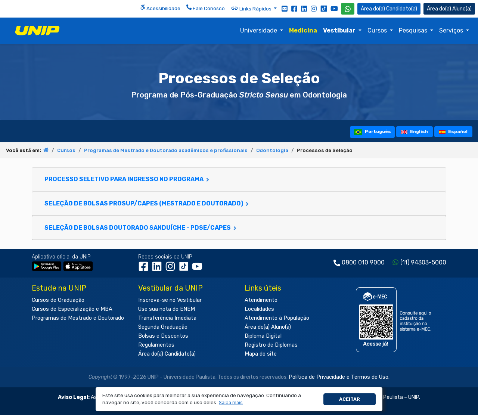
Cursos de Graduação (58, 300)
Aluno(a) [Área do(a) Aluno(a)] (449, 9)
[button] (230, 403)
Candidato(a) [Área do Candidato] (389, 9)
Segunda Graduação (162, 327)
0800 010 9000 (363, 262)
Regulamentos (156, 345)
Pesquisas (414, 30)
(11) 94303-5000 (423, 262)
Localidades (259, 309)
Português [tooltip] (372, 131)
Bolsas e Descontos (163, 336)
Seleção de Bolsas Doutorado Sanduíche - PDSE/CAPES (141, 227)
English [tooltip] (414, 131)
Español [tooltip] (453, 131)
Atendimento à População (277, 318)
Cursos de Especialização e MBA (72, 309)
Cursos (377, 30)
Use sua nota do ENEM (166, 309)
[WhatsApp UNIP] (347, 9)
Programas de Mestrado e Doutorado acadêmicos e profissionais (166, 150)
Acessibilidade (160, 7)
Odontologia (272, 150)
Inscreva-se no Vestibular (170, 300)
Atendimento (261, 300)
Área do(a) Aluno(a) (268, 327)
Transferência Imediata (167, 318)
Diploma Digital (263, 336)
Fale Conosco (205, 7)
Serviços (452, 30)
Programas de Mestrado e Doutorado (78, 318)
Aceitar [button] (349, 399)
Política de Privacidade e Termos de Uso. (339, 377)
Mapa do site (261, 354)
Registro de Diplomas (271, 345)
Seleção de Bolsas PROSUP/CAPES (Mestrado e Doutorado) (147, 203)
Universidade (259, 30)
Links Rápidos (252, 8)
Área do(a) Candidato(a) (167, 354)
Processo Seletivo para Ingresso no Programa (127, 179)
